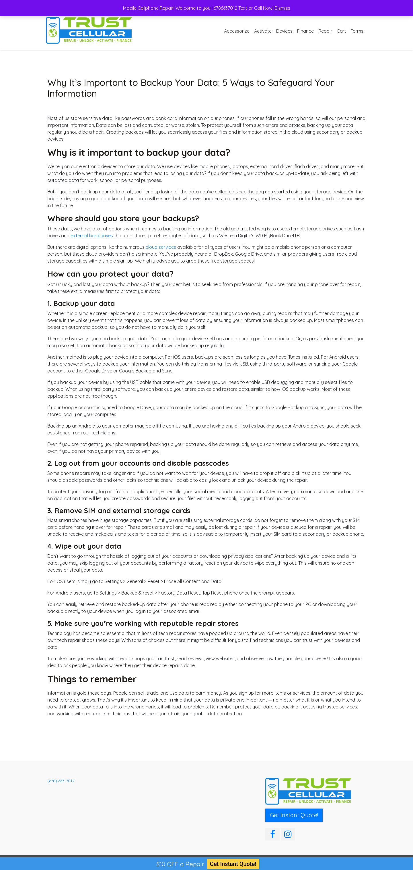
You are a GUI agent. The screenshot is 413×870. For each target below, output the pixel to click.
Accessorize (237, 31)
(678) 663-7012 (61, 780)
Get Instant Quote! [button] (294, 815)
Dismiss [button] (282, 8)
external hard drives (92, 235)
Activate (263, 31)
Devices (284, 31)
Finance (305, 31)
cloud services (161, 247)
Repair (325, 31)
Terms (357, 31)
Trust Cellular (72, 862)
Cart (341, 31)
